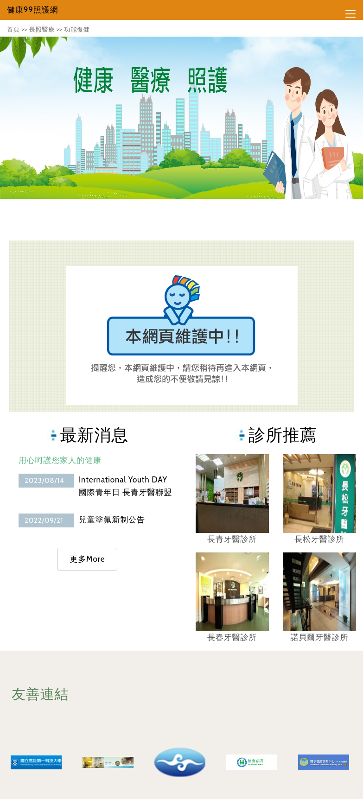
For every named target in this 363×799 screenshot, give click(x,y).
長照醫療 (42, 29)
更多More (87, 559)
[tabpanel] (181, 118)
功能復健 (76, 29)
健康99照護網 (32, 9)
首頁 (13, 29)
